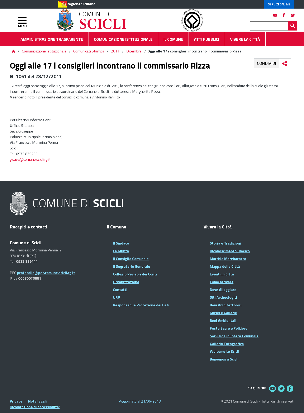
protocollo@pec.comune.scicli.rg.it (46, 272)
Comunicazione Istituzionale (44, 51)
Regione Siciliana (81, 4)
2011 (115, 51)
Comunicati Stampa (88, 51)
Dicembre (134, 51)
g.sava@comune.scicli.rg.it (30, 159)
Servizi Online (279, 4)
